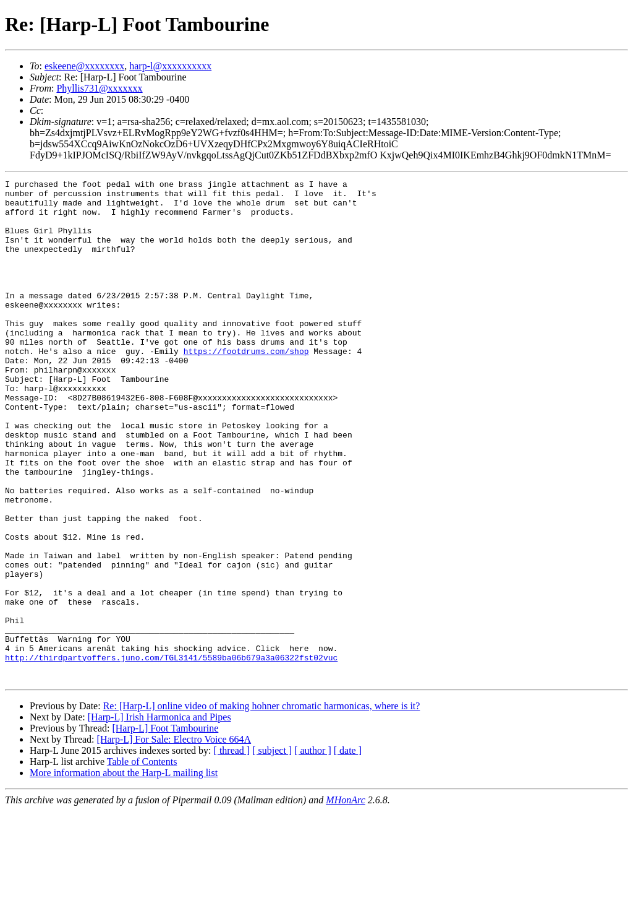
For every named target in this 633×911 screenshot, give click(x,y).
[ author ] (312, 850)
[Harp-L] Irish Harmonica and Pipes (159, 817)
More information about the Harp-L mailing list (124, 873)
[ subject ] (272, 850)
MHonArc (345, 900)
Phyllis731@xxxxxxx (99, 88)
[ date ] (348, 850)
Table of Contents (142, 862)
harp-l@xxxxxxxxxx (170, 66)
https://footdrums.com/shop (246, 386)
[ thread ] (232, 850)
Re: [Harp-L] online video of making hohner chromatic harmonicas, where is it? (261, 806)
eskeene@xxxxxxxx (84, 66)
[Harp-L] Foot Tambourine (165, 828)
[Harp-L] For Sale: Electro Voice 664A (174, 839)
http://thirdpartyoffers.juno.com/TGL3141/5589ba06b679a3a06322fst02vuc (171, 753)
